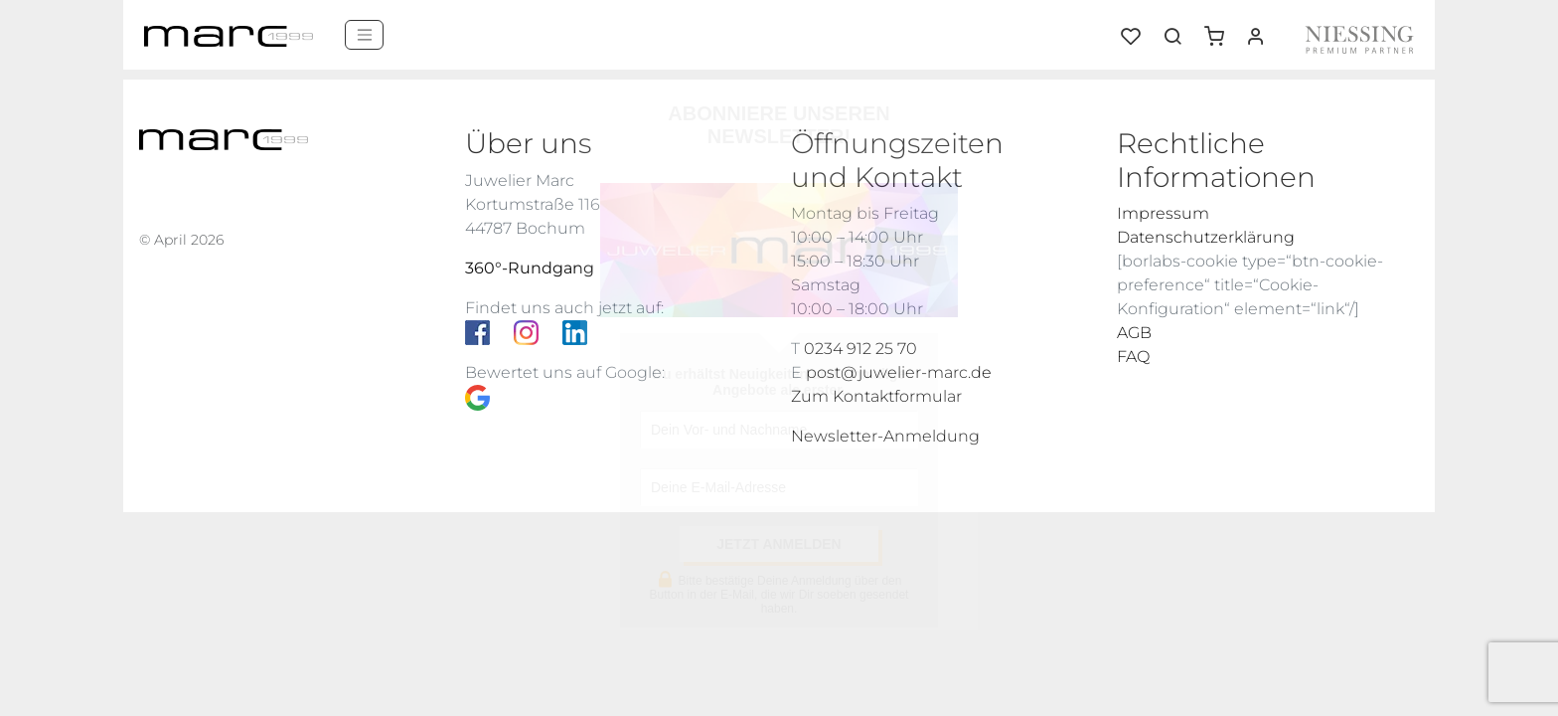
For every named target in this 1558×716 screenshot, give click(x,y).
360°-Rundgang (529, 268)
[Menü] (364, 35)
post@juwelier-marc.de (899, 372)
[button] (1221, 29)
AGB (1134, 332)
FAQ (1133, 356)
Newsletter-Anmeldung (885, 436)
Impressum (1163, 213)
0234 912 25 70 (860, 348)
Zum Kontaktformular (876, 396)
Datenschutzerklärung (1206, 237)
